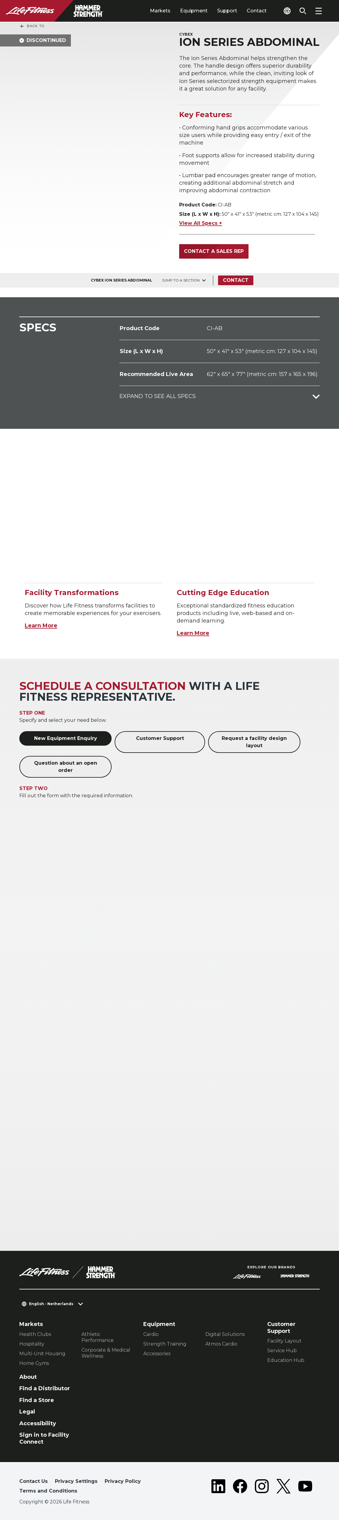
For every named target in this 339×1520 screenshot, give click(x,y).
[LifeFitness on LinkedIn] (218, 1487)
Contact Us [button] (33, 1481)
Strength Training (164, 1344)
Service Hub (282, 1350)
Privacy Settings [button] (76, 1481)
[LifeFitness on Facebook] (240, 1487)
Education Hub (285, 1360)
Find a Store (36, 1400)
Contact (257, 11)
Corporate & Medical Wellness (105, 1353)
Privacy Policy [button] (123, 1481)
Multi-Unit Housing (42, 1353)
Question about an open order (65, 766)
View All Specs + (200, 223)
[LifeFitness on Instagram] (262, 1487)
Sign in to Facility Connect (44, 1438)
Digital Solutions (225, 1334)
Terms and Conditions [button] (48, 1491)
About (28, 1377)
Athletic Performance (97, 1337)
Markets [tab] (160, 11)
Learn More (41, 625)
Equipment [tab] (194, 11)
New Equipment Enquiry (65, 738)
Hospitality (31, 1344)
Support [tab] (227, 11)
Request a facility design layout (254, 741)
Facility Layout (284, 1341)
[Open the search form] (303, 11)
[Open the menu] (318, 11)
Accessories (156, 1353)
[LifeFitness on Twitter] (283, 1487)
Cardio (151, 1334)
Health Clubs (35, 1334)
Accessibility (37, 1423)
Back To (32, 26)
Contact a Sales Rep (214, 251)
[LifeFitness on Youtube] (305, 1487)
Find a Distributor (44, 1388)
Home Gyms (34, 1363)
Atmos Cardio (221, 1344)
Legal (27, 1411)
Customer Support (160, 738)
